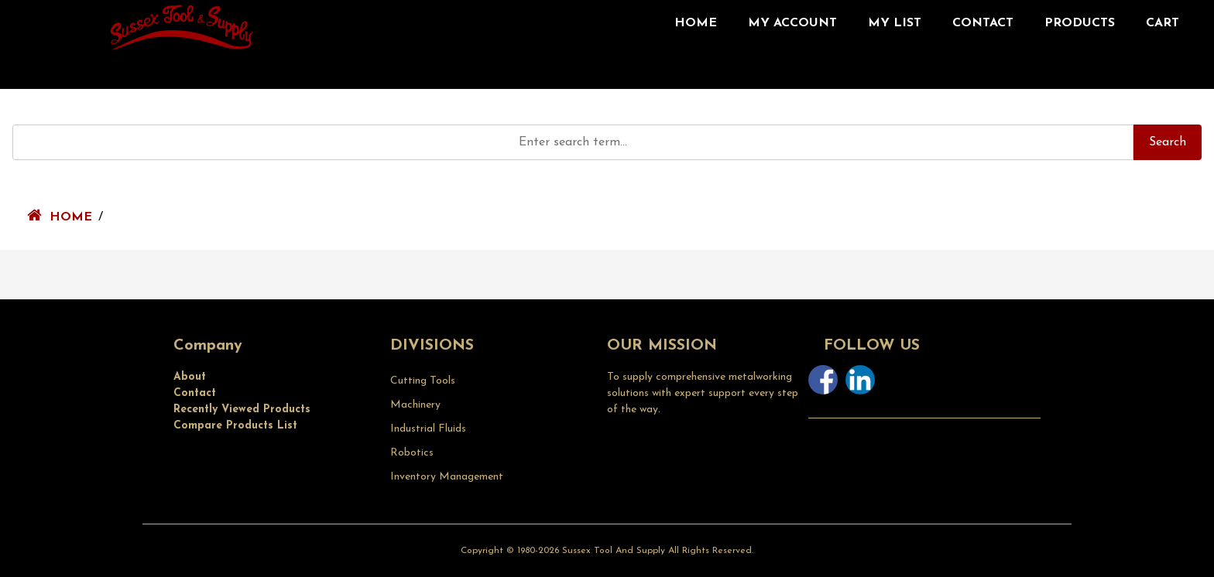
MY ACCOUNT (792, 23)
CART (1162, 23)
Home (695, 23)
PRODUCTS (1079, 23)
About (189, 377)
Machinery (415, 405)
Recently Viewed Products (241, 409)
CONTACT (982, 23)
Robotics (412, 453)
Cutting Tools (422, 381)
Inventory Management (446, 477)
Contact (194, 393)
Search (1167, 142)
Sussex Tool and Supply (613, 550)
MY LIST (894, 23)
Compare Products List (235, 426)
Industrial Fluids (428, 429)
